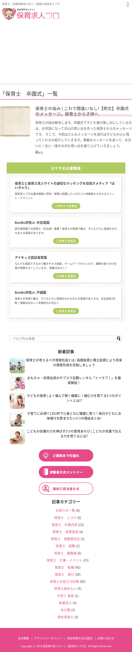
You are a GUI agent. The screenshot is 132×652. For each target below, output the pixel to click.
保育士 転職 (64, 567)
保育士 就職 (65, 545)
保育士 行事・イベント (64, 560)
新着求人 (65, 602)
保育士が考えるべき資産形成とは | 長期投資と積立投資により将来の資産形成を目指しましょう (74, 362)
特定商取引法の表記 (79, 638)
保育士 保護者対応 (65, 538)
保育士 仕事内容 (64, 524)
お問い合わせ (105, 638)
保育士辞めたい (65, 588)
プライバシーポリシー (48, 638)
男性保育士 (65, 616)
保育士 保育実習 (65, 531)
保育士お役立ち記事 (64, 581)
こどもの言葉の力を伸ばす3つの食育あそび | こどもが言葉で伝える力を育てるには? (74, 433)
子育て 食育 (65, 595)
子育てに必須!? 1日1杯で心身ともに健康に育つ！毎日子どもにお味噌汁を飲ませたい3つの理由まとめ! (74, 416)
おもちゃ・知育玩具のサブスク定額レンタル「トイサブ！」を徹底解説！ (74, 380)
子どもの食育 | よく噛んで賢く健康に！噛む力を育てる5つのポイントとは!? (74, 398)
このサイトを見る (66, 206)
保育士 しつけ (65, 517)
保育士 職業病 (65, 553)
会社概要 (23, 638)
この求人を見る (66, 241)
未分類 (65, 609)
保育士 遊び (64, 574)
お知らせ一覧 (65, 510)
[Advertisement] (66, 53)
